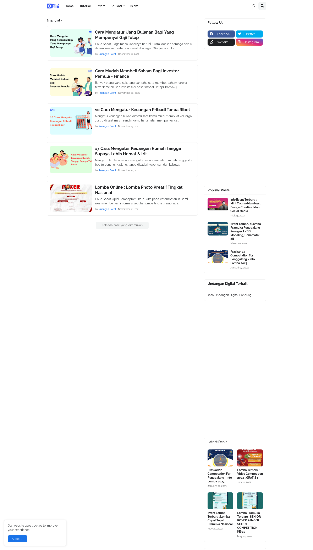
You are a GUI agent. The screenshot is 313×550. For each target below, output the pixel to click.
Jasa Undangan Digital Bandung (230, 295)
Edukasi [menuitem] (116, 6)
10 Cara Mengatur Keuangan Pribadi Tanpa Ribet (142, 109)
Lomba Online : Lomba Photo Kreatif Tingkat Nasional (139, 190)
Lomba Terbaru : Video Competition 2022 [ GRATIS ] (250, 473)
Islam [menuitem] (134, 6)
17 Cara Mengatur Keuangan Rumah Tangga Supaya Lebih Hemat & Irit (138, 151)
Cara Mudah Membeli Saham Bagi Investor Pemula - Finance (137, 73)
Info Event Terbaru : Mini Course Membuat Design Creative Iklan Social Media (245, 205)
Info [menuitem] (99, 6)
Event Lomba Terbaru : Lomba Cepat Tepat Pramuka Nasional (220, 518)
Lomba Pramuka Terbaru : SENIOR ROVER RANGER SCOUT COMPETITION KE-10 (249, 522)
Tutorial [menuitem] (85, 6)
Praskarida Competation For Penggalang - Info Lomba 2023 (242, 257)
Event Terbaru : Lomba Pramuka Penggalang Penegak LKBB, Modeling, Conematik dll (245, 231)
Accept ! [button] (17, 538)
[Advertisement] (235, 117)
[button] (253, 6)
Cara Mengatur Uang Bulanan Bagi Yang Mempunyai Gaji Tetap (134, 35)
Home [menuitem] (69, 6)
